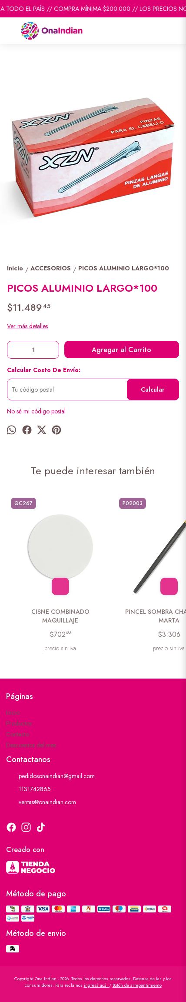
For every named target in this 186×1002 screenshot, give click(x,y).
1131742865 (28, 789)
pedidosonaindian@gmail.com (50, 776)
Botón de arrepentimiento (137, 985)
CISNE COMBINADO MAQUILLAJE (60, 616)
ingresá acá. (96, 985)
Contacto (17, 734)
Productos (19, 723)
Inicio (13, 712)
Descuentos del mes (31, 745)
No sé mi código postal (36, 411)
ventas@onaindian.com (41, 802)
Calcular (153, 389)
